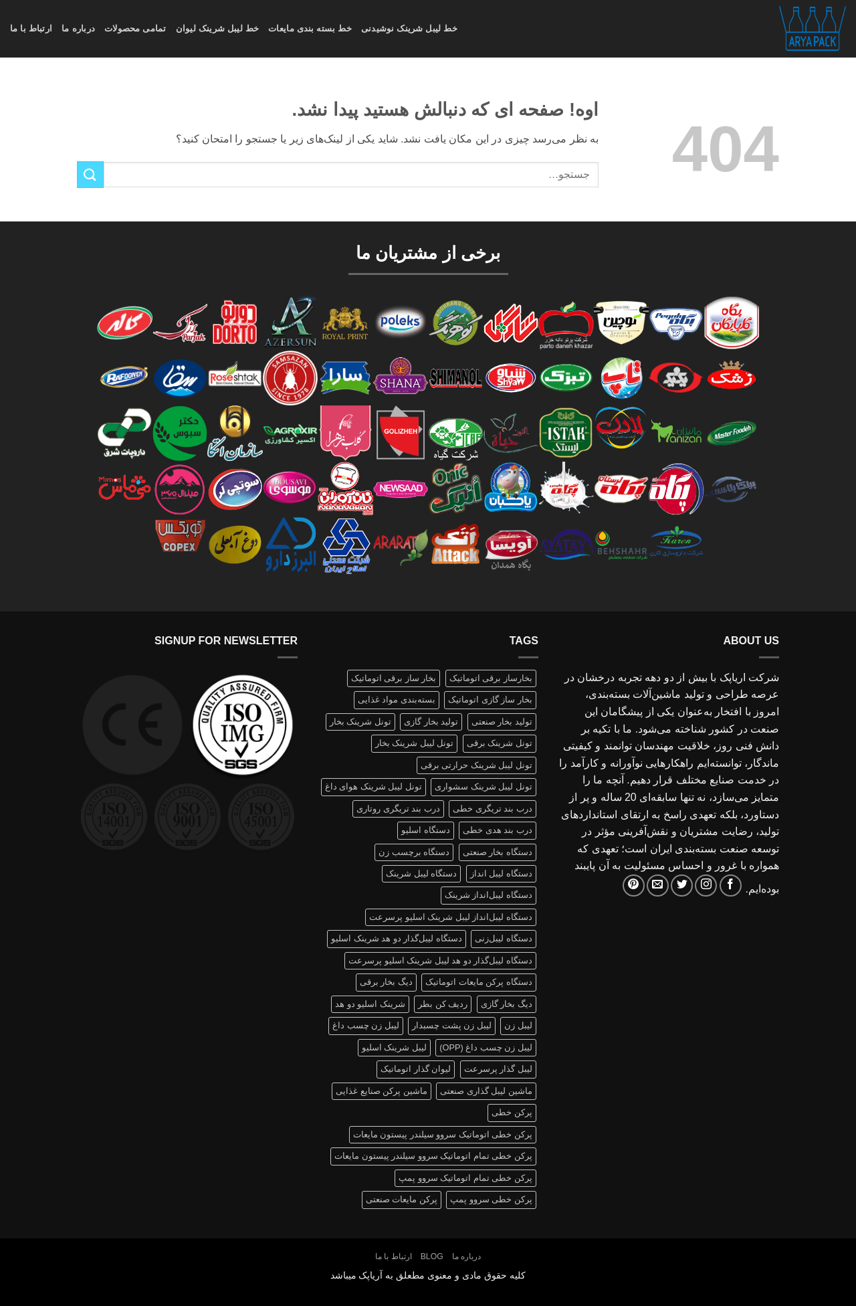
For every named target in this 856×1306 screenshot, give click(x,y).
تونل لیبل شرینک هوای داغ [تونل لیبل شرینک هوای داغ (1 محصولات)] (373, 786)
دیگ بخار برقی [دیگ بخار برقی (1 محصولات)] (386, 982)
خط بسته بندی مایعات (310, 28)
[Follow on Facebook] (731, 885)
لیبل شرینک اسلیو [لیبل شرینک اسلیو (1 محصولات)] (394, 1047)
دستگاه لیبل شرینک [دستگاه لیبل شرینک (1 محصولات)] (421, 873)
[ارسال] (90, 174)
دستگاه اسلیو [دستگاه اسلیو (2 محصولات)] (425, 830)
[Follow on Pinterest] (634, 885)
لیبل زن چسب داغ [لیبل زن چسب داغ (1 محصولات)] (365, 1025)
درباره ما (78, 28)
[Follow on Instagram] (706, 885)
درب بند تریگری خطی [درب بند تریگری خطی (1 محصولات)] (492, 809)
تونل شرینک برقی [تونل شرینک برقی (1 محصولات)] (499, 743)
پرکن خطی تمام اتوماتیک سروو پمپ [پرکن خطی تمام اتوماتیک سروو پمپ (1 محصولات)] (465, 1178)
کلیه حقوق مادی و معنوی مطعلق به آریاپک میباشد (428, 1275)
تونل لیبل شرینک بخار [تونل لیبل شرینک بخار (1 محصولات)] (414, 743)
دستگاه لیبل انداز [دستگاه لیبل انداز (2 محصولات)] (501, 873)
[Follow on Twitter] (682, 885)
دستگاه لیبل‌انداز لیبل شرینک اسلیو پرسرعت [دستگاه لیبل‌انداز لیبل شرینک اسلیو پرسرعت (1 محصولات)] (450, 917)
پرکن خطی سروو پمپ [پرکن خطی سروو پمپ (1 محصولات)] (491, 1199)
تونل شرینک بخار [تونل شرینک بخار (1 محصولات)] (360, 722)
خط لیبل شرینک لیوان (217, 28)
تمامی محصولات (135, 28)
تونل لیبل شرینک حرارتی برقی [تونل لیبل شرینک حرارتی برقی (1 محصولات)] (476, 765)
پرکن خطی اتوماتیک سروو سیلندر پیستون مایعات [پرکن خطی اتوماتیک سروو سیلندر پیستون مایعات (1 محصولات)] (442, 1134)
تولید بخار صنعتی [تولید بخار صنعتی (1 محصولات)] (501, 722)
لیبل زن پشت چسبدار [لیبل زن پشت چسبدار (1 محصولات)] (452, 1025)
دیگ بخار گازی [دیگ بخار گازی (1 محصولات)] (506, 1004)
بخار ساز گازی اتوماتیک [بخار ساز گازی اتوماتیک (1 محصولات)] (490, 699)
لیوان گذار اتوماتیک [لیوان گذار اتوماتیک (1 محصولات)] (416, 1069)
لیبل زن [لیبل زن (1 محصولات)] (518, 1025)
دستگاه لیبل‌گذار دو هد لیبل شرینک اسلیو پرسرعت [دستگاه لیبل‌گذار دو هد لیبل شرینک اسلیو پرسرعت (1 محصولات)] (440, 960)
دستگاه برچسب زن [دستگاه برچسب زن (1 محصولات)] (414, 852)
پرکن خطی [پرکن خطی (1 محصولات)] (512, 1112)
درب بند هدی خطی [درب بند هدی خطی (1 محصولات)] (497, 830)
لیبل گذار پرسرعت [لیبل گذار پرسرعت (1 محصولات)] (498, 1069)
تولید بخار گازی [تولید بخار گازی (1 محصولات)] (431, 722)
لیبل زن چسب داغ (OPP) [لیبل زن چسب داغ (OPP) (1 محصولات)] (485, 1047)
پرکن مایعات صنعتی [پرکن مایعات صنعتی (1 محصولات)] (401, 1199)
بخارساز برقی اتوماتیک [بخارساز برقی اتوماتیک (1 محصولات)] (490, 678)
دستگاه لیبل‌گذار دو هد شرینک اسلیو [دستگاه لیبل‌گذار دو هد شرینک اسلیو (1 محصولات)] (396, 938)
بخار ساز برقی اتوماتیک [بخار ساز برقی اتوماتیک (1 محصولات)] (394, 678)
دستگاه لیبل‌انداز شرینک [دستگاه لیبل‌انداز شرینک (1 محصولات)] (488, 895)
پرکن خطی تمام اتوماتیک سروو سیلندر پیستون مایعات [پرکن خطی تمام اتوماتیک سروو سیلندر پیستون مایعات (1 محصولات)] (433, 1156)
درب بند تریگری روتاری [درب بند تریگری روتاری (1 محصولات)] (398, 809)
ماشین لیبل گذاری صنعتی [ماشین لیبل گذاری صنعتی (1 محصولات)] (486, 1091)
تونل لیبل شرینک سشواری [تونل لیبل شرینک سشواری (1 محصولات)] (483, 786)
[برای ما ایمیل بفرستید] (658, 885)
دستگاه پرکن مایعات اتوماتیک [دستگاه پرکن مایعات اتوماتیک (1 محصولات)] (478, 982)
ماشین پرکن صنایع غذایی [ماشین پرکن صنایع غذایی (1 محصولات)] (381, 1091)
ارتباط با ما (31, 28)
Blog (432, 1256)
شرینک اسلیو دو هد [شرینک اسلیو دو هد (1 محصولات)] (370, 1004)
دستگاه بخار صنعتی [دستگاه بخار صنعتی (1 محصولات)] (497, 852)
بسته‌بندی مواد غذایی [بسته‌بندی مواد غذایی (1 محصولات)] (396, 699)
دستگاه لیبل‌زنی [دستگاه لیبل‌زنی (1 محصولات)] (503, 938)
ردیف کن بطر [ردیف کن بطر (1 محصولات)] (442, 1004)
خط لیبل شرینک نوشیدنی (409, 28)
